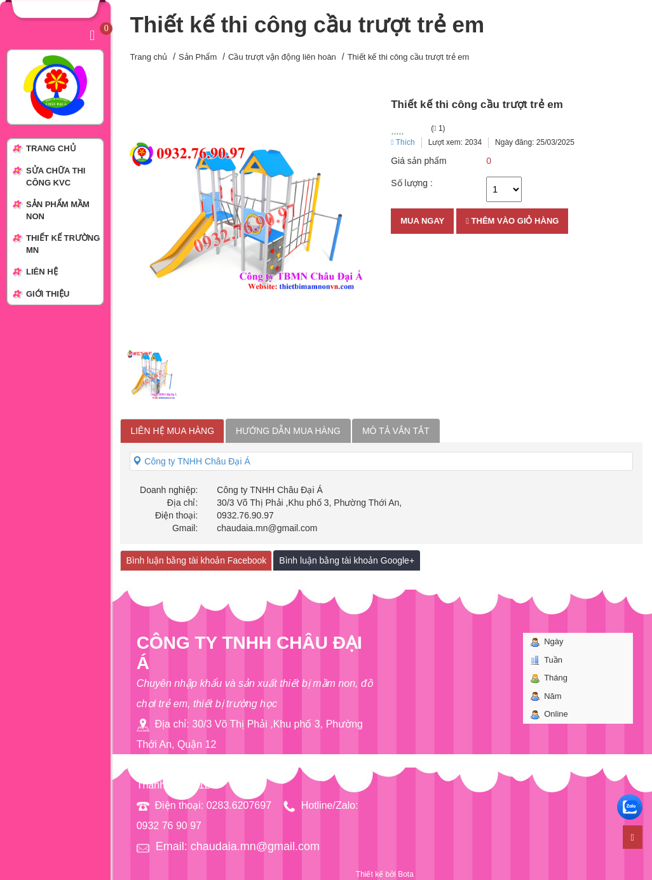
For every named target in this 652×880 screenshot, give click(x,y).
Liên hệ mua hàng (172, 431)
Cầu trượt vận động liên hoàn (282, 57)
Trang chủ (148, 57)
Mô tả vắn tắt (396, 431)
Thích (403, 142)
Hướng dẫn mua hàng (288, 431)
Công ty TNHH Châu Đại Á (191, 461)
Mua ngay (422, 221)
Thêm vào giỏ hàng (512, 221)
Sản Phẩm (198, 57)
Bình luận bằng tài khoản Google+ (346, 560)
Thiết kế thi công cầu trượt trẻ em (409, 57)
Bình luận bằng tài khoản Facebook (196, 560)
